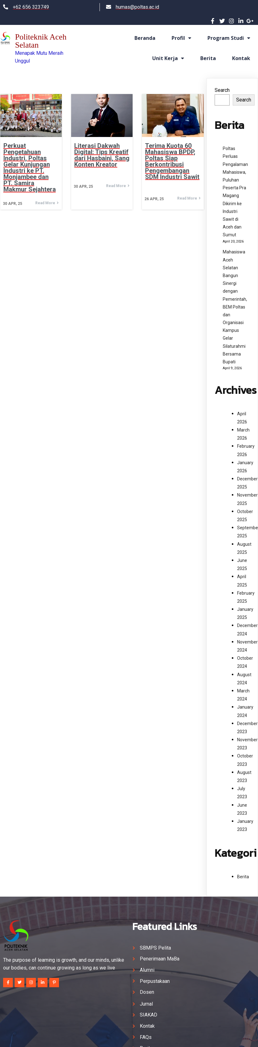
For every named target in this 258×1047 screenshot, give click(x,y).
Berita (243, 873)
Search (222, 87)
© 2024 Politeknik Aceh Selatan (129, 1037)
